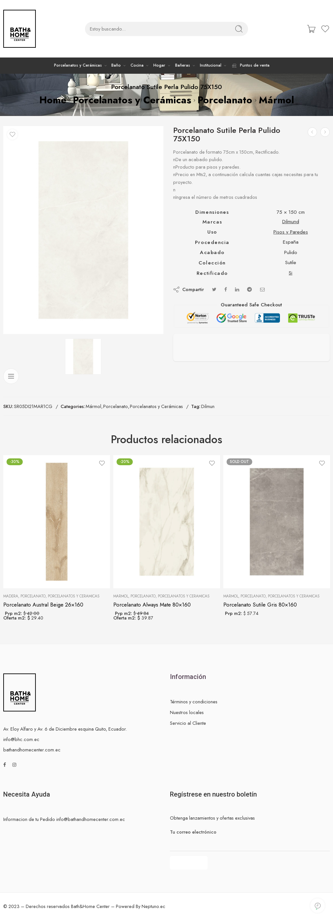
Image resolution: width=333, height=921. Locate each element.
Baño (116, 65)
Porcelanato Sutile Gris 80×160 (260, 604)
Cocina (137, 65)
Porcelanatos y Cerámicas (78, 65)
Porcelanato (225, 100)
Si (290, 272)
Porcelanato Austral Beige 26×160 (43, 604)
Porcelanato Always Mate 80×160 (152, 604)
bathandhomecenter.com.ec (32, 749)
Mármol (276, 100)
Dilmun (208, 406)
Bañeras (182, 65)
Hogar (159, 65)
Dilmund (290, 221)
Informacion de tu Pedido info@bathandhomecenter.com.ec (64, 819)
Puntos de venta (250, 65)
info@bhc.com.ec (21, 739)
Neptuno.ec (153, 906)
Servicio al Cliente (188, 723)
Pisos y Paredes (290, 232)
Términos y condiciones (193, 701)
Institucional (210, 65)
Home (52, 100)
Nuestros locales (187, 712)
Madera (10, 596)
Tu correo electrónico (250, 832)
